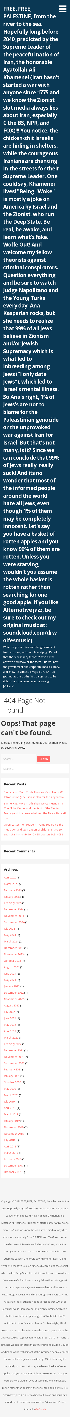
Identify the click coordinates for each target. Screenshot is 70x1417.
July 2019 (9, 1101)
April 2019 (10, 1108)
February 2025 (12, 903)
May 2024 (10, 935)
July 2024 (9, 928)
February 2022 (12, 1044)
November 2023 (14, 954)
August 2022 (11, 1005)
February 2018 (12, 1159)
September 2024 (14, 922)
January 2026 (12, 896)
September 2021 (14, 1063)
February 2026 (12, 890)
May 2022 (10, 1024)
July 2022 (9, 1012)
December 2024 (14, 909)
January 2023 (12, 986)
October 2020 (12, 1082)
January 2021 (12, 1076)
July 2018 (9, 1140)
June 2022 (10, 1018)
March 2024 (11, 941)
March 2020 (11, 1095)
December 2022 (14, 992)
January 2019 (12, 1121)
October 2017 (12, 1172)
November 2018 (14, 1133)
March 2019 (11, 1114)
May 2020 (10, 1088)
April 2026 (10, 877)
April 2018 (10, 1146)
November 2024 (14, 916)
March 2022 (11, 1037)
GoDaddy (40, 1409)
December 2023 (14, 948)
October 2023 (12, 960)
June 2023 (10, 973)
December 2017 (14, 1165)
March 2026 (11, 884)
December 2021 (14, 1050)
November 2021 (14, 1057)
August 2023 (11, 967)
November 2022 (14, 999)
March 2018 (11, 1152)
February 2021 (12, 1069)
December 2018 (14, 1127)
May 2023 (10, 980)
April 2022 (10, 1031)
